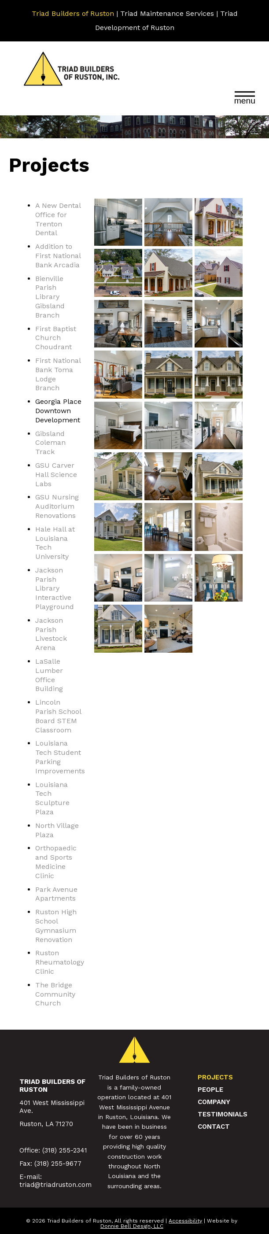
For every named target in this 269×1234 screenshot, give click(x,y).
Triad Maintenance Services (167, 13)
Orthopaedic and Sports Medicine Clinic (56, 861)
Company (214, 1102)
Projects (215, 1077)
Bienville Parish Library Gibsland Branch (50, 296)
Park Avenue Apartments (56, 894)
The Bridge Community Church (55, 994)
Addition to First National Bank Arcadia (58, 255)
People (210, 1090)
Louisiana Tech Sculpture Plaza (52, 798)
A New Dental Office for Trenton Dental (58, 219)
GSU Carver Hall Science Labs (56, 474)
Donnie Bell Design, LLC (131, 1226)
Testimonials (222, 1114)
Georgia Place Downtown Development (58, 410)
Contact (214, 1127)
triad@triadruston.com (55, 1185)
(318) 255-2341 (64, 1150)
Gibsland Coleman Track (50, 442)
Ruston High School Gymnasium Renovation (56, 925)
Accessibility (185, 1221)
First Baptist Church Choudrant (55, 338)
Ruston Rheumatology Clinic (59, 962)
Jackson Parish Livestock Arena (51, 634)
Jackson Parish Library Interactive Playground (54, 588)
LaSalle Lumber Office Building (49, 675)
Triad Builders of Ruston (73, 13)
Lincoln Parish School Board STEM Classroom (58, 716)
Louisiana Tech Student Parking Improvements (60, 757)
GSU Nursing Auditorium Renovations (57, 506)
